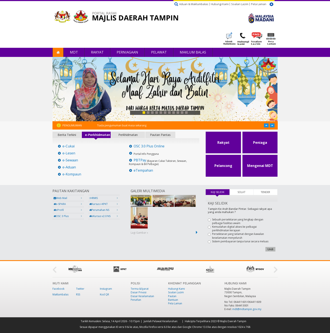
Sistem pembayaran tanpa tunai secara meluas (238, 241)
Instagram (106, 289)
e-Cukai (68, 146)
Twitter (80, 289)
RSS (78, 294)
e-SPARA (60, 204)
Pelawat (159, 52)
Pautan (172, 296)
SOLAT (241, 192)
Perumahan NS (99, 210)
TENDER (265, 192)
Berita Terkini (67, 135)
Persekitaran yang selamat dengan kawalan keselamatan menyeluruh (236, 235)
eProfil (59, 210)
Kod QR (104, 294)
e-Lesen (68, 153)
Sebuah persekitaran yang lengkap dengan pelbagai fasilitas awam (235, 221)
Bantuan (173, 300)
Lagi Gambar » (139, 232)
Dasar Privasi (138, 292)
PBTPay (140, 160)
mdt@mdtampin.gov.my (246, 309)
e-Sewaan (70, 160)
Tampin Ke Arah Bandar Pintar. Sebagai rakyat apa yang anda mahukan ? (240, 210)
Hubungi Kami (220, 4)
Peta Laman (258, 4)
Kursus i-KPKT (98, 204)
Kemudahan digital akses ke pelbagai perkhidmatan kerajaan (232, 228)
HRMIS (93, 198)
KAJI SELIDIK (220, 192)
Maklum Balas (193, 52)
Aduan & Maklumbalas (193, 4)
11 (186, 112)
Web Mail (60, 198)
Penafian (136, 300)
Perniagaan (127, 52)
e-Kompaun (71, 174)
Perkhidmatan (128, 135)
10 (182, 112)
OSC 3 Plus (61, 216)
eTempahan (143, 170)
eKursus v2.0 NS (99, 216)
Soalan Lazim (239, 4)
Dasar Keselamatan (142, 296)
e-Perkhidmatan (97, 135)
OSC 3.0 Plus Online (149, 146)
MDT (74, 52)
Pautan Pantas (160, 135)
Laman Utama (58, 52)
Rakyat (97, 52)
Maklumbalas (60, 294)
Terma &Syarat (140, 289)
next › (197, 232)
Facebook (58, 289)
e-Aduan (69, 167)
